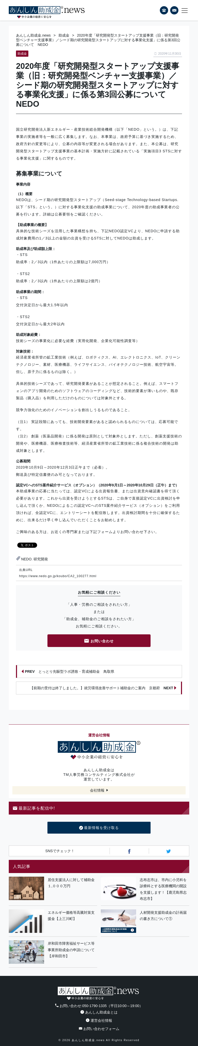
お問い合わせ (98, 641)
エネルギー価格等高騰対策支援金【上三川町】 (71, 915)
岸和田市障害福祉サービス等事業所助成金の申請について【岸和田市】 (71, 949)
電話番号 (164, 10)
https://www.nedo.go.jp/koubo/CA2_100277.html (57, 576)
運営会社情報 (99, 1020)
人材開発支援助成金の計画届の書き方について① (163, 915)
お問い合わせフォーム (99, 1029)
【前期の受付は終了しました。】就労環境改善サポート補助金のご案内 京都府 (103, 688)
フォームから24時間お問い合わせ (174, 11)
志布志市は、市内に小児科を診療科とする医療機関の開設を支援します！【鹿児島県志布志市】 (163, 889)
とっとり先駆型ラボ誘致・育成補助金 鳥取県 (68, 671)
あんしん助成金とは (99, 1012)
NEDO (26, 559)
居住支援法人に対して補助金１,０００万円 (71, 883)
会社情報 (97, 790)
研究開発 (41, 559)
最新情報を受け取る (99, 828)
